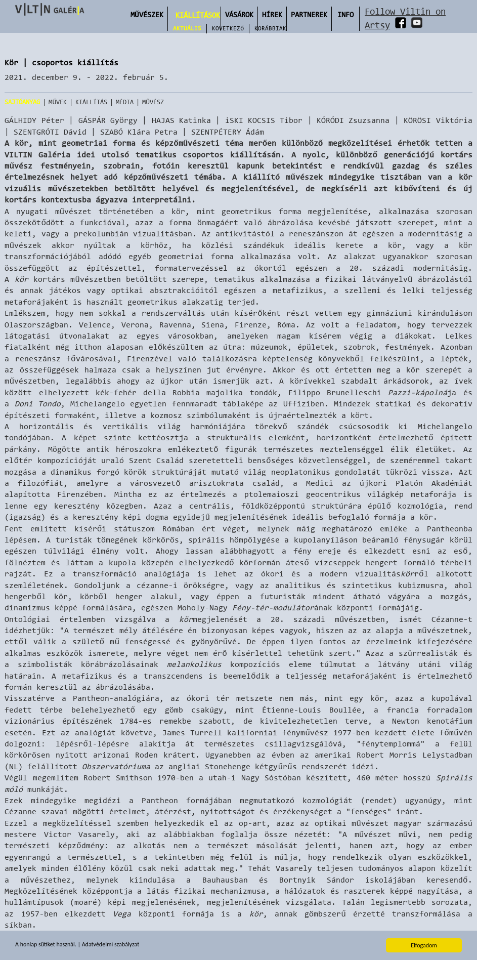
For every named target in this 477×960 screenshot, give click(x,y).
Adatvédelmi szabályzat (110, 944)
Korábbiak (270, 28)
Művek (58, 102)
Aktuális (187, 28)
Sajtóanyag (22, 102)
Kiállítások (198, 15)
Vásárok (239, 14)
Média (125, 102)
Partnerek (309, 14)
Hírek (272, 14)
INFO (345, 14)
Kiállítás (91, 102)
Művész (153, 102)
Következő (228, 28)
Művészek (147, 14)
